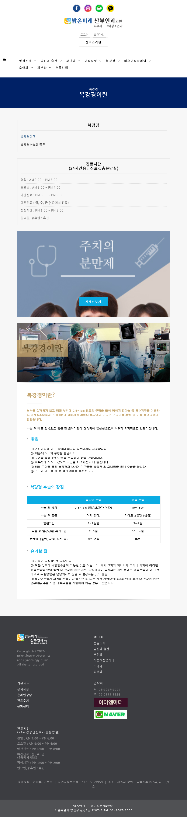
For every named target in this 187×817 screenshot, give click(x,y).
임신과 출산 (49, 61)
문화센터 (23, 706)
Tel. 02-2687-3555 (118, 810)
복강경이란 (28, 136)
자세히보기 (93, 301)
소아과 (24, 67)
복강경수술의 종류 (33, 144)
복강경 (110, 61)
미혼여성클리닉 (135, 61)
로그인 (84, 34)
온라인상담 (24, 694)
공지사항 (23, 689)
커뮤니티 (62, 67)
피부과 (42, 67)
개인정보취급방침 (102, 805)
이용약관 (79, 805)
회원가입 (99, 34)
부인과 (71, 61)
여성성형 (90, 61)
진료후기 (23, 700)
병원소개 (25, 61)
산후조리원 (93, 42)
